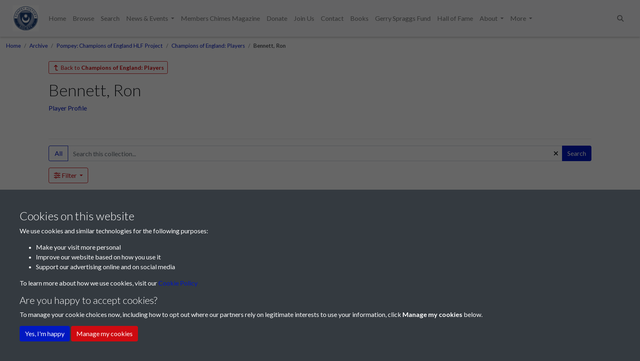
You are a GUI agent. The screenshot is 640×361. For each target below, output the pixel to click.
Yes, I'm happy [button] (44, 333)
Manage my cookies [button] (104, 333)
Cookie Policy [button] (178, 283)
